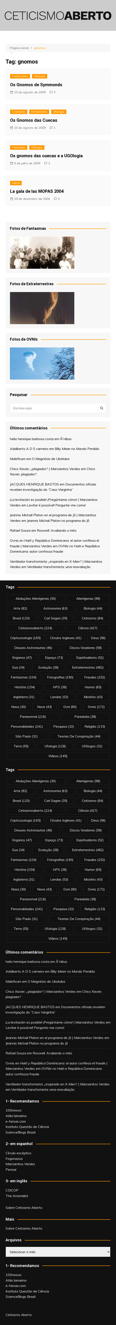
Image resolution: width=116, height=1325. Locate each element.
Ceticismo (18, 111)
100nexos (13, 1110)
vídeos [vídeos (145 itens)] (57, 756)
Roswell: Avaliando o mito (56, 530)
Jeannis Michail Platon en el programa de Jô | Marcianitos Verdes (55, 1038)
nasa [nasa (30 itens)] (18, 707)
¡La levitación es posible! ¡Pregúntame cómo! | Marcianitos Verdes (55, 1022)
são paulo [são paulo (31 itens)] (26, 736)
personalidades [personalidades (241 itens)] (27, 726)
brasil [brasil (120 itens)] (21, 618)
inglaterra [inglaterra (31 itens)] (24, 697)
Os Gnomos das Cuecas (33, 120)
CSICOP (12, 1190)
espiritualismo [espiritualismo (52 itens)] (90, 658)
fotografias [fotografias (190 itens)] (60, 677)
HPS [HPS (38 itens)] (60, 687)
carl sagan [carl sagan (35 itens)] (55, 618)
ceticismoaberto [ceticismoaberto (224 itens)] (35, 628)
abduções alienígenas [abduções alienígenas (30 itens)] (36, 598)
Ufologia (39, 76)
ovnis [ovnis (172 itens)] (96, 707)
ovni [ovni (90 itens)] (70, 707)
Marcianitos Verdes (20, 1164)
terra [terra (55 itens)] (21, 746)
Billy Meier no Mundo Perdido (77, 449)
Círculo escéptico (18, 1153)
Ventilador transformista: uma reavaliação (58, 567)
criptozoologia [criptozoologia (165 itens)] (25, 638)
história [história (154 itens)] (24, 687)
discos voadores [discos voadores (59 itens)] (86, 648)
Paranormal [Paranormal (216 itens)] (33, 717)
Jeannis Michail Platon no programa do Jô (58, 520)
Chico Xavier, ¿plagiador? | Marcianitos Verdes (45, 469)
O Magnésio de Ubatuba (50, 459)
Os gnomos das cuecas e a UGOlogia (46, 155)
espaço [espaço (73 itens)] (54, 658)
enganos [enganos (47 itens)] (22, 658)
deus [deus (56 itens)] (98, 638)
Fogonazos (14, 1158)
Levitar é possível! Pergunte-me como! (56, 505)
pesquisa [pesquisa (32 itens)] (63, 726)
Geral (16, 183)
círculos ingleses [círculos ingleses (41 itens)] (66, 638)
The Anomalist (17, 1196)
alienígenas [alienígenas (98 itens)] (88, 598)
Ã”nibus (66, 439)
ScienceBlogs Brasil (20, 1132)
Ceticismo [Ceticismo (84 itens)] (92, 618)
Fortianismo (20, 76)
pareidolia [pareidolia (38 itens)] (85, 717)
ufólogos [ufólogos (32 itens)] (92, 746)
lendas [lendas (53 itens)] (59, 697)
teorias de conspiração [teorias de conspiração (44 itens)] (79, 736)
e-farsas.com (16, 1121)
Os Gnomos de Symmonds (36, 84)
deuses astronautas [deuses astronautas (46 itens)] (33, 648)
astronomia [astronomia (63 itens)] (55, 608)
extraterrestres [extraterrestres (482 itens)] (88, 667)
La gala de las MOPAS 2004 (37, 191)
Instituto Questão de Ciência (27, 1127)
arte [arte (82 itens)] (20, 608)
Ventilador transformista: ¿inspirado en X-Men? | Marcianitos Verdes (58, 1084)
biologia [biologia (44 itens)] (93, 608)
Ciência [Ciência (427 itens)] (88, 628)
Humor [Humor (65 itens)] (93, 687)
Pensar (11, 1169)
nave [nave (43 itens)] (44, 707)
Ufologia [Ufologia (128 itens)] (55, 746)
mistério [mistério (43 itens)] (93, 697)
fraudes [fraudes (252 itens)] (94, 677)
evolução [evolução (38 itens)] (48, 667)
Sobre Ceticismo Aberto (24, 1207)
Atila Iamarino (16, 1116)
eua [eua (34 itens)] (18, 667)
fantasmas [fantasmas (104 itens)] (24, 677)
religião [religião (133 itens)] (94, 726)
